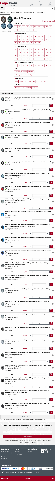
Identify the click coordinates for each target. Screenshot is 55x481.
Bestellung (17, 451)
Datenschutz (4, 478)
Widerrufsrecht (5, 451)
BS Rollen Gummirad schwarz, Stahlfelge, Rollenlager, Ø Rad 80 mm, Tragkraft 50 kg (27, 135)
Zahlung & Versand (19, 453)
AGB (53, 478)
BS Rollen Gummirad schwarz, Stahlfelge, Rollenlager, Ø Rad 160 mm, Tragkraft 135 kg (28, 110)
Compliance (4, 459)
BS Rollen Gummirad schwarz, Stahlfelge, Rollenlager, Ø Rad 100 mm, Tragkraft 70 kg (27, 148)
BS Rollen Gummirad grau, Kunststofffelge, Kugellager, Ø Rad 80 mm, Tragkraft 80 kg (27, 289)
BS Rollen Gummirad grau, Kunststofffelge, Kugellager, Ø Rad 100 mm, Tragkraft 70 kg (27, 340)
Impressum (27, 478)
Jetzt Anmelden (27, 436)
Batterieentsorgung (6, 457)
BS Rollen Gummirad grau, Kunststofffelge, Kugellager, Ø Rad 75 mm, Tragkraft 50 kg (27, 327)
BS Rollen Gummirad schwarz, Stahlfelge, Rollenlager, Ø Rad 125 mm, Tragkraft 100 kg (28, 97)
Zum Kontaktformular (20, 455)
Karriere (30, 451)
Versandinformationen (5, 421)
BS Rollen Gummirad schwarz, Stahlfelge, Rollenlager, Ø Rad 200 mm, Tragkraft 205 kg (28, 161)
